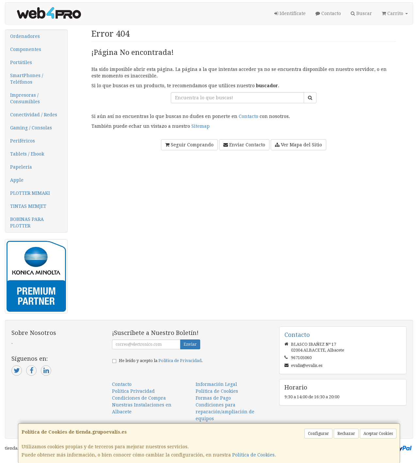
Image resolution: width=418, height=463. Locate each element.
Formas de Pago (213, 398)
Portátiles (21, 62)
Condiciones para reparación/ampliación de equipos (225, 411)
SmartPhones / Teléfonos (26, 79)
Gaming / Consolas (31, 127)
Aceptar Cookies (378, 433)
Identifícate (290, 13)
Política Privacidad (133, 391)
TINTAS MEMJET (28, 206)
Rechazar (346, 433)
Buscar (361, 13)
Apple (17, 180)
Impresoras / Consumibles (25, 98)
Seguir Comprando (189, 144)
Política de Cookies (253, 454)
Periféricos (22, 140)
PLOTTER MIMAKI (30, 193)
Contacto (328, 13)
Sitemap (200, 126)
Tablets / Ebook (27, 154)
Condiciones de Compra (139, 398)
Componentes (25, 49)
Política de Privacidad (179, 360)
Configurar (318, 433)
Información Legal (216, 384)
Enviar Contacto (244, 144)
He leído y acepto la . (161, 360)
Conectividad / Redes (33, 114)
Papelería (21, 167)
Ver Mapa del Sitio (298, 144)
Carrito (395, 13)
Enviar (190, 344)
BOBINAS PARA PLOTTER (27, 222)
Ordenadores (25, 36)
